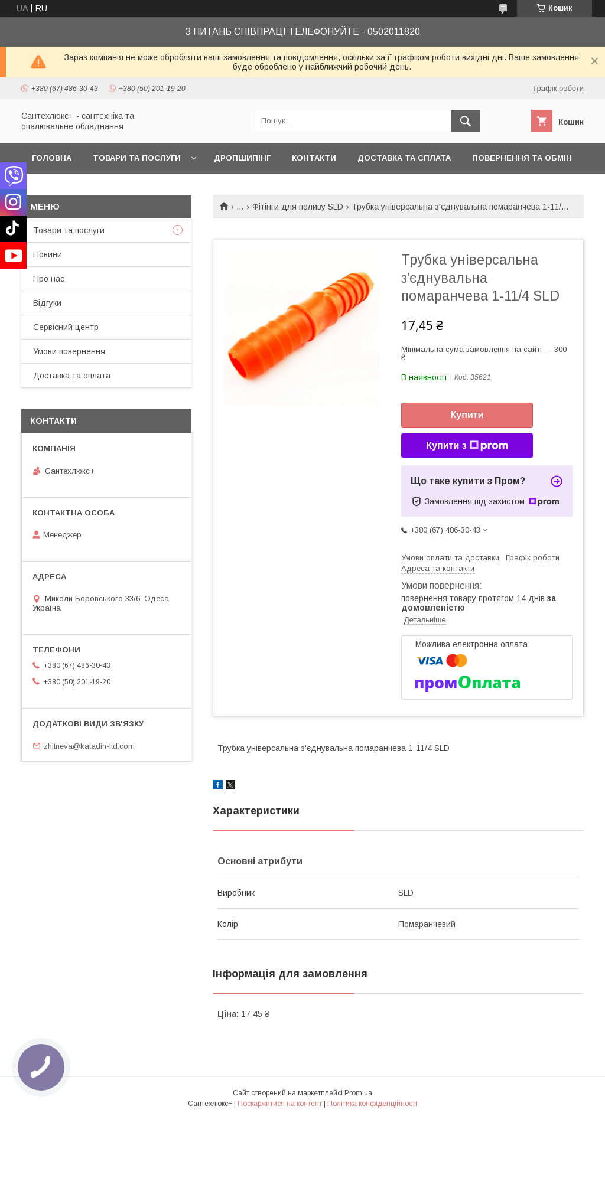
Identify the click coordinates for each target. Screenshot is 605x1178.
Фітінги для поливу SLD (297, 206)
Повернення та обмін (522, 158)
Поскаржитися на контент (280, 1103)
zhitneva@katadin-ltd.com (89, 745)
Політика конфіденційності (372, 1103)
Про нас (48, 278)
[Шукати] (465, 121)
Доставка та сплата (404, 158)
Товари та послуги (137, 158)
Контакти (314, 158)
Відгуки (47, 303)
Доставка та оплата (71, 375)
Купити (467, 415)
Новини (47, 254)
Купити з (467, 445)
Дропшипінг (242, 158)
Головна (51, 158)
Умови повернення (69, 351)
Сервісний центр (66, 327)
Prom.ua (358, 1093)
